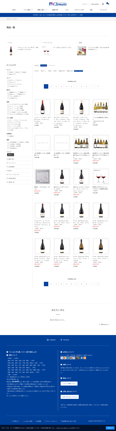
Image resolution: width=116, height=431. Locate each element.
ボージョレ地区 (22, 112)
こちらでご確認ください (69, 383)
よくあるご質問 (28, 421)
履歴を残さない (105, 324)
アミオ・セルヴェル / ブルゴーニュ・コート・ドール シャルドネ (81, 258)
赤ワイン (11, 80)
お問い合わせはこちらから (69, 397)
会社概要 (38, 421)
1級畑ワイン (23, 92)
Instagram (52, 340)
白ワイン (19, 80)
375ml (17, 72)
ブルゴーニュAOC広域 (15, 114)
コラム (67, 10)
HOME (14, 10)
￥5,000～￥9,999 (24, 142)
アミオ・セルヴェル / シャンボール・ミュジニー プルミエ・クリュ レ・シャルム (42, 258)
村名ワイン (12, 94)
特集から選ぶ (41, 10)
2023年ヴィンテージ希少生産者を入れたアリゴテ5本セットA (81, 155)
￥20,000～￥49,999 (15, 146)
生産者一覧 (55, 10)
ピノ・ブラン (24, 128)
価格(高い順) (70, 71)
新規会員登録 (95, 4)
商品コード (43, 71)
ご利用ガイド (16, 421)
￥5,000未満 (12, 142)
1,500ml (24, 72)
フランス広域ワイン (14, 96)
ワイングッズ (103, 10)
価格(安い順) (62, 71)
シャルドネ (24, 120)
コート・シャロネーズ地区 (16, 110)
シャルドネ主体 (13, 128)
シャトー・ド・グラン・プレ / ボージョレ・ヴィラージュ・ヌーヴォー (42, 119)
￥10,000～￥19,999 (15, 144)
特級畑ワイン (13, 92)
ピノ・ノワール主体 (14, 126)
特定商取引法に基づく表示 (69, 421)
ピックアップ (52, 65)
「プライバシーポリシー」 (62, 428)
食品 (91, 10)
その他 (26, 114)
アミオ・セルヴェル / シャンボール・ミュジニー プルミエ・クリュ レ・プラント (62, 258)
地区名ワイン (22, 94)
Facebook (66, 340)
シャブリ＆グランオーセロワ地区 (18, 104)
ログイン (85, 4)
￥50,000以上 (13, 148)
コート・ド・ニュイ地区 (16, 106)
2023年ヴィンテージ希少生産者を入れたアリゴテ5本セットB (101, 155)
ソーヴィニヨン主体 (14, 124)
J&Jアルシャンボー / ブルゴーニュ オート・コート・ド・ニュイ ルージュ (81, 189)
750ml (11, 72)
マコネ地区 (12, 112)
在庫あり (11, 136)
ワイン (10, 42)
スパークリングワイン (15, 84)
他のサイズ (12, 74)
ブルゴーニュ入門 (79, 10)
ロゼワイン (12, 82)
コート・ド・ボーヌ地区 (16, 108)
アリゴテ (18, 122)
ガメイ (11, 122)
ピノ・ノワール (13, 120)
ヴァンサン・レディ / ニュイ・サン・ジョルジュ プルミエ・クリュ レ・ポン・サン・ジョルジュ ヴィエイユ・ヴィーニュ (81, 121)
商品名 (49, 71)
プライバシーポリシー (51, 421)
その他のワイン (13, 86)
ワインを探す (27, 10)
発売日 (55, 71)
